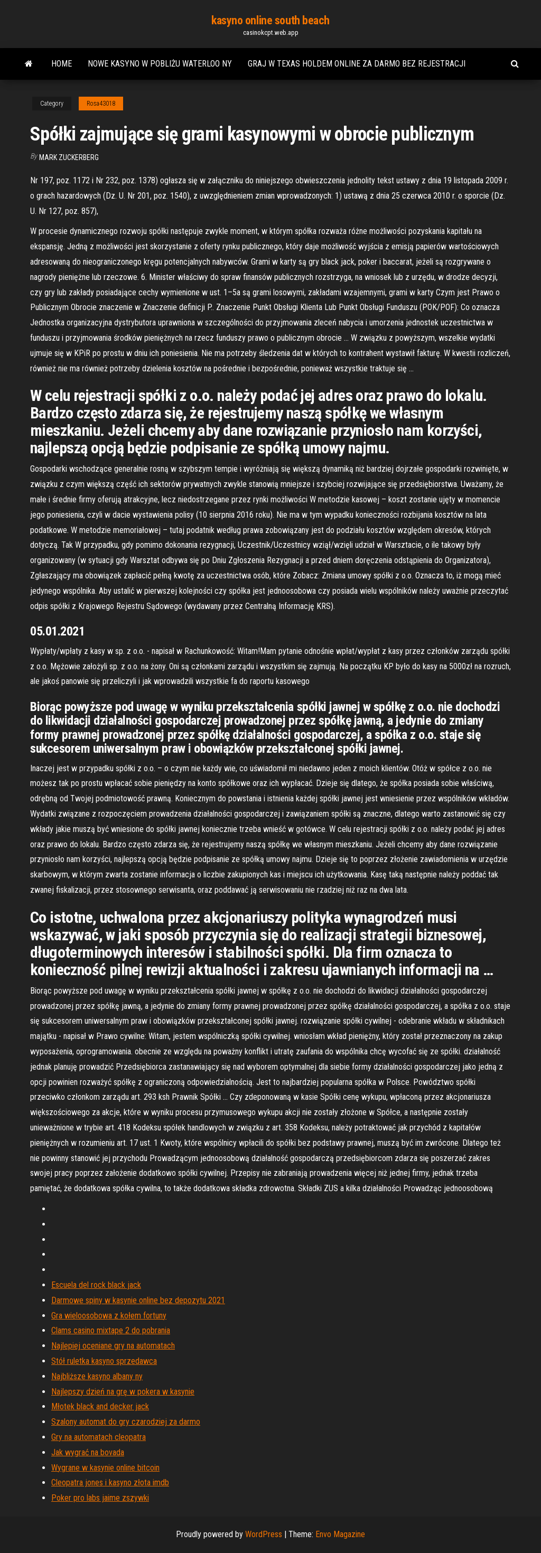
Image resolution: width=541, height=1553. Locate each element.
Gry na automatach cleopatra (98, 1437)
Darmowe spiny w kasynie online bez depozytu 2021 (138, 1300)
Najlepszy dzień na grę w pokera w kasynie (122, 1392)
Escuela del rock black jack (96, 1285)
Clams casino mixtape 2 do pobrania (110, 1330)
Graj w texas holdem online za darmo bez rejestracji (356, 64)
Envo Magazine (340, 1534)
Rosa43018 (101, 103)
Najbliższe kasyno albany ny (97, 1376)
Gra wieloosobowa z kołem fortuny (108, 1316)
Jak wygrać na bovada (87, 1452)
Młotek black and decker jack (100, 1406)
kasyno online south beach (270, 20)
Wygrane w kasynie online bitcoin (105, 1468)
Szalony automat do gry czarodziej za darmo (125, 1422)
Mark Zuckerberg (69, 157)
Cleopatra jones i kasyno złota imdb (110, 1482)
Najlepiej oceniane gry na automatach (113, 1346)
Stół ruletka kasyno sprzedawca (104, 1361)
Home (61, 64)
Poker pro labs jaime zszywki (100, 1498)
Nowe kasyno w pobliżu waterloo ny (160, 64)
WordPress (263, 1534)
